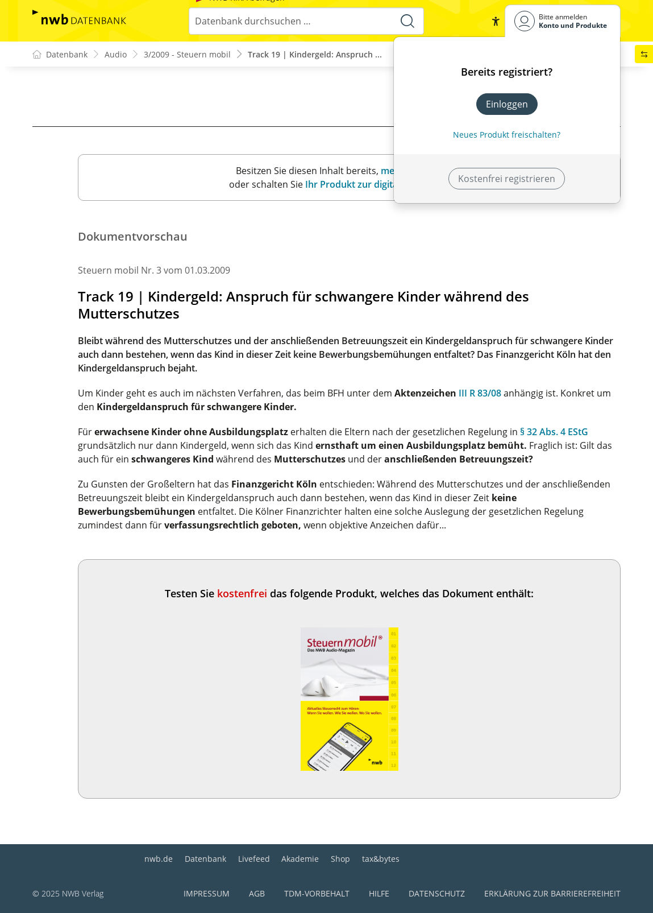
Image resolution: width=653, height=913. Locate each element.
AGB (257, 893)
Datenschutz (437, 893)
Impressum (207, 893)
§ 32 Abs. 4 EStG (554, 431)
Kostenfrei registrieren (506, 178)
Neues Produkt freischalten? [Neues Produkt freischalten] (506, 134)
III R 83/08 (480, 393)
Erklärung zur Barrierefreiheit (552, 893)
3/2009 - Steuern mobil (187, 54)
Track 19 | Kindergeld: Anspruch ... (315, 54)
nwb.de (158, 858)
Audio (116, 54)
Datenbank (205, 858)
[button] (495, 21)
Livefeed (254, 858)
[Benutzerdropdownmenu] (563, 21)
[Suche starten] (407, 21)
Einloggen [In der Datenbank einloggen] (507, 104)
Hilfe (379, 893)
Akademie (300, 858)
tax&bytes (381, 858)
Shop (340, 858)
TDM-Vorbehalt (317, 893)
